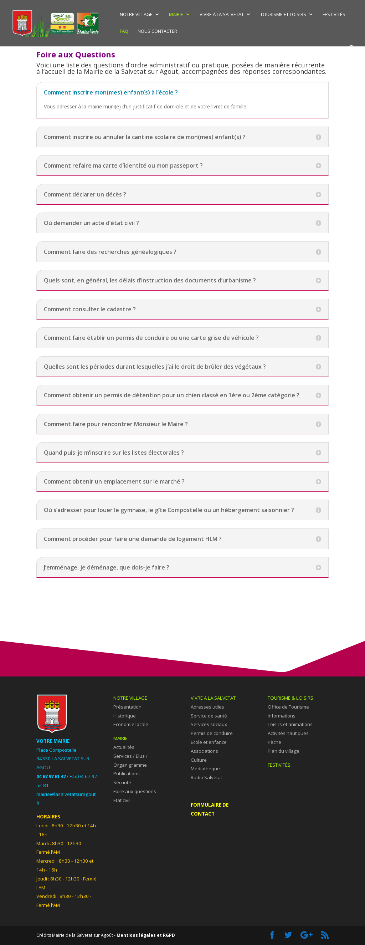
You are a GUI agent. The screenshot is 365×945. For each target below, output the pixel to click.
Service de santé (209, 715)
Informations (281, 715)
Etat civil (121, 800)
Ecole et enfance (209, 742)
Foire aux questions (134, 791)
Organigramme (130, 765)
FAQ (124, 31)
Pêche (274, 742)
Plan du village (283, 751)
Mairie (176, 14)
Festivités (334, 14)
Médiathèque (205, 768)
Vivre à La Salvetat (222, 14)
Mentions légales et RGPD (146, 935)
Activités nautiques (288, 733)
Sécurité (122, 782)
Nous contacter (157, 31)
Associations (204, 751)
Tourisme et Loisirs (283, 14)
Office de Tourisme (288, 707)
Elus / (142, 756)
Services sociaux (209, 724)
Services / (124, 756)
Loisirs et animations (290, 724)
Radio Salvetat (206, 777)
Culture (199, 760)
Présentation (127, 707)
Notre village (136, 14)
